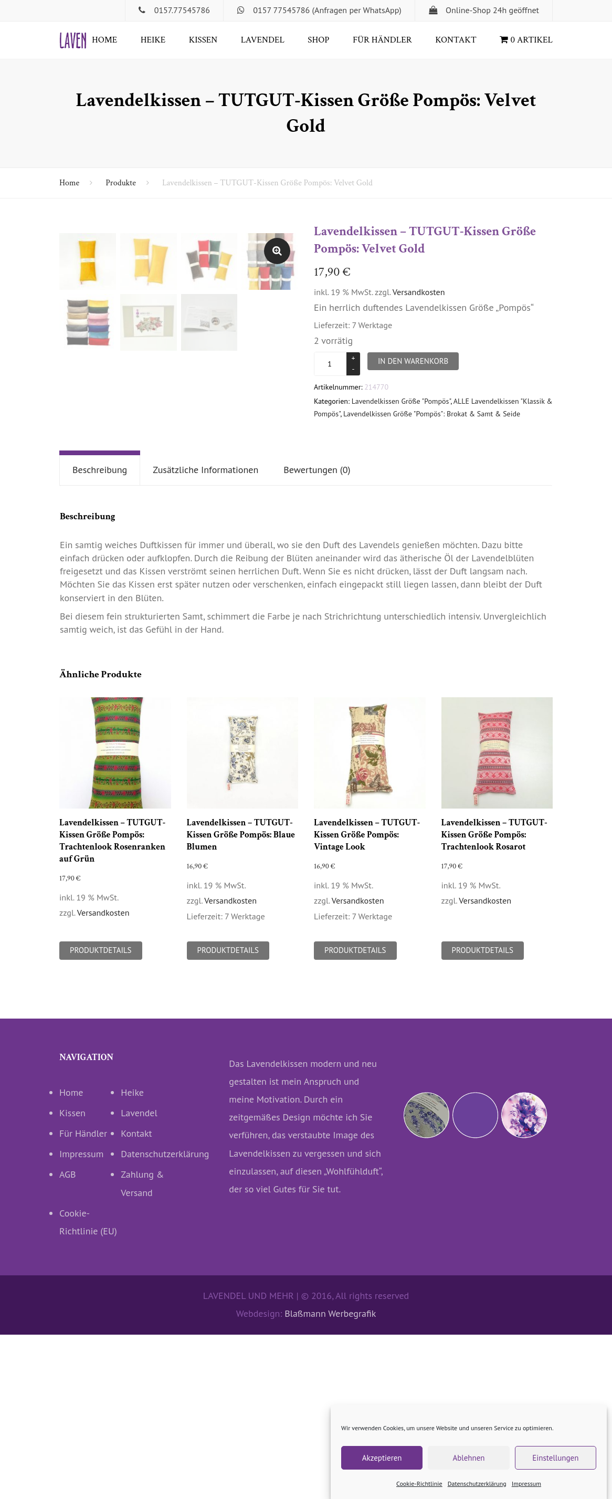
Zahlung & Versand (142, 1348)
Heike (153, 40)
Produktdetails (101, 1115)
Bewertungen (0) (316, 634)
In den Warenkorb (413, 361)
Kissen (203, 40)
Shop (318, 40)
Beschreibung (99, 634)
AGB (67, 1339)
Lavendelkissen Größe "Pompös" (401, 401)
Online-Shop (468, 10)
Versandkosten (419, 292)
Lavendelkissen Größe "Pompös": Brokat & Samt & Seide (431, 413)
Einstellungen (555, 1458)
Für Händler (382, 40)
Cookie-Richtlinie (419, 1483)
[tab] (99, 635)
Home (104, 40)
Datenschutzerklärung (477, 1483)
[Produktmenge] (330, 363)
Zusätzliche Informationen (205, 634)
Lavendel (262, 40)
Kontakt (456, 40)
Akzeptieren (382, 1458)
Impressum (526, 1483)
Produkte (120, 182)
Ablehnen (468, 1458)
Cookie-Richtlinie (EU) (88, 1386)
